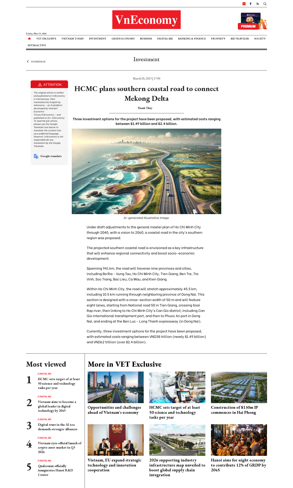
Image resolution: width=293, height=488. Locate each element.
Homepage (36, 61)
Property (218, 38)
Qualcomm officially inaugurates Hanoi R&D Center (55, 470)
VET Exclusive (46, 38)
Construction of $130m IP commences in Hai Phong (234, 410)
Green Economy (123, 38)
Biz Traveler (240, 38)
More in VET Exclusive (124, 364)
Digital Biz (165, 38)
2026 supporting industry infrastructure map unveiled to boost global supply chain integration (177, 467)
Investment (97, 38)
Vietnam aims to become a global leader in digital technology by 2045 (57, 406)
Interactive (37, 45)
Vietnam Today (72, 38)
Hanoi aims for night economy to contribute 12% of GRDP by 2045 (238, 465)
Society (260, 38)
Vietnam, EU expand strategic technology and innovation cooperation (114, 465)
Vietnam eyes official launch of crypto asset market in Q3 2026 (59, 447)
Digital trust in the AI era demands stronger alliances (57, 426)
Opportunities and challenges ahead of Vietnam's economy (114, 410)
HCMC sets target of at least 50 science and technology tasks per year (59, 383)
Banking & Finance (192, 38)
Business (146, 38)
